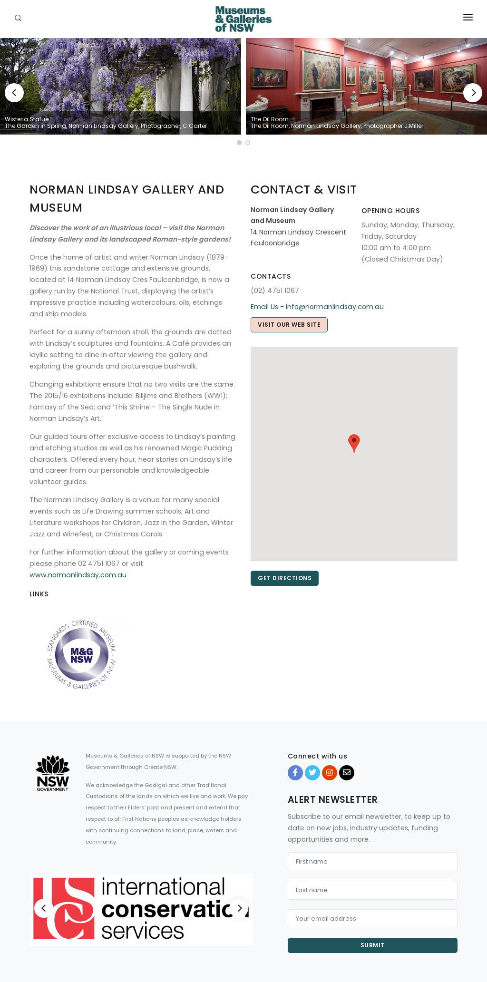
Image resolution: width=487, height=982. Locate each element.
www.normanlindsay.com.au (78, 575)
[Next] (472, 92)
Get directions (285, 578)
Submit (372, 945)
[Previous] (14, 92)
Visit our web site (289, 325)
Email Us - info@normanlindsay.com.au (317, 306)
